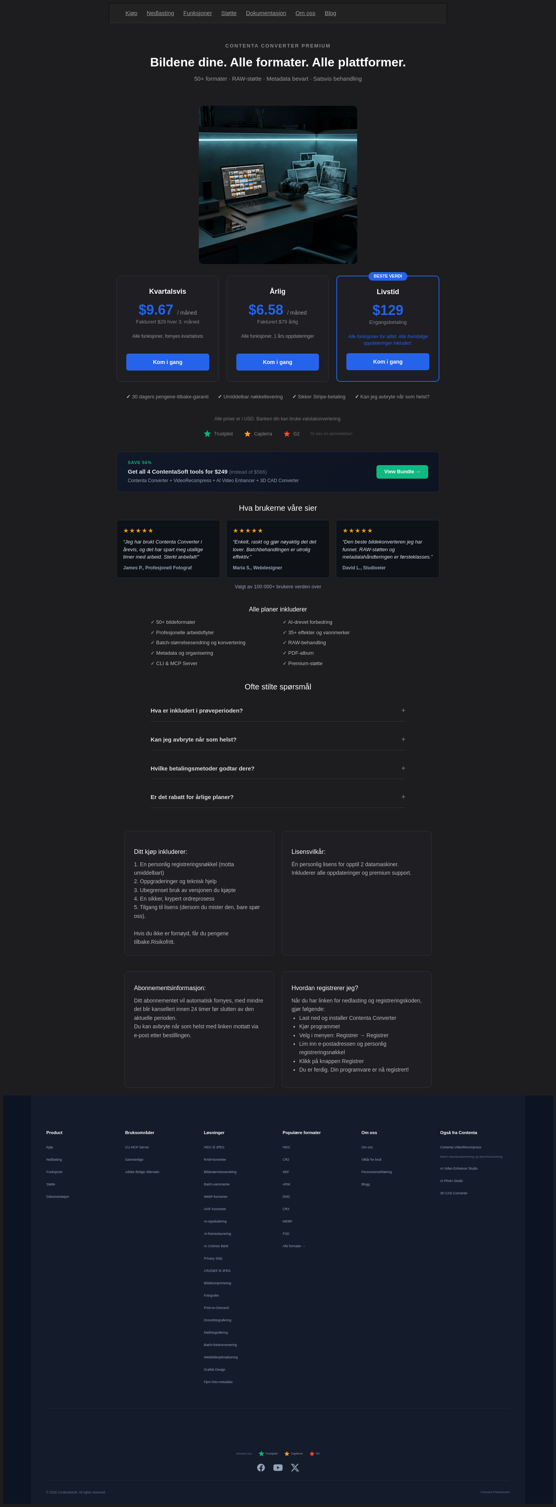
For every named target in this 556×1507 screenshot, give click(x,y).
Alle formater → (294, 1246)
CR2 (286, 1160)
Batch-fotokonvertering (220, 1345)
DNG (286, 1197)
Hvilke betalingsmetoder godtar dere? (278, 769)
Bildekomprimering (217, 1283)
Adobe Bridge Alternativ (142, 1172)
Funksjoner (197, 13)
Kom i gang (167, 362)
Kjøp (131, 13)
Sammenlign (134, 1160)
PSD (286, 1234)
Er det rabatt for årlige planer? (278, 797)
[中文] (354, 1422)
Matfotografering (216, 1332)
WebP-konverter (215, 1197)
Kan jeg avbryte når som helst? (278, 740)
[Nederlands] (243, 1422)
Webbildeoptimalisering (221, 1357)
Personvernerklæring (376, 1172)
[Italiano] (271, 1422)
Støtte (229, 13)
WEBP (287, 1221)
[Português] (285, 1422)
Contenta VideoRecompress (460, 1147)
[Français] (229, 1422)
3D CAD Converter (454, 1193)
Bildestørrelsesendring (220, 1172)
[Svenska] (326, 1422)
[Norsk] (313, 1422)
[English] (201, 1422)
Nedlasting (160, 13)
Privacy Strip (213, 1258)
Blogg (365, 1184)
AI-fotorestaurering (217, 1234)
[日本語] (340, 1422)
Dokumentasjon (266, 13)
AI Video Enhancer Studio (459, 1168)
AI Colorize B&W (216, 1246)
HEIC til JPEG (214, 1147)
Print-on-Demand (216, 1308)
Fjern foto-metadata (218, 1382)
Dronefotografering (217, 1320)
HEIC (286, 1147)
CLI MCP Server (137, 1147)
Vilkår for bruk (371, 1160)
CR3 (286, 1209)
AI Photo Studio (451, 1181)
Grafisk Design (214, 1370)
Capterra (258, 434)
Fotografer (211, 1295)
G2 (291, 434)
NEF (286, 1172)
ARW (286, 1184)
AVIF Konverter (215, 1209)
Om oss (305, 13)
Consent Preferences (495, 1492)
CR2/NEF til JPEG (217, 1271)
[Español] (257, 1422)
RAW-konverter (215, 1160)
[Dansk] (299, 1422)
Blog (330, 13)
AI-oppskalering (215, 1221)
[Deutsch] (215, 1422)
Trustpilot (218, 434)
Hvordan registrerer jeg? (325, 988)
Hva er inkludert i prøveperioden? (278, 711)
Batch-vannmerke (217, 1184)
